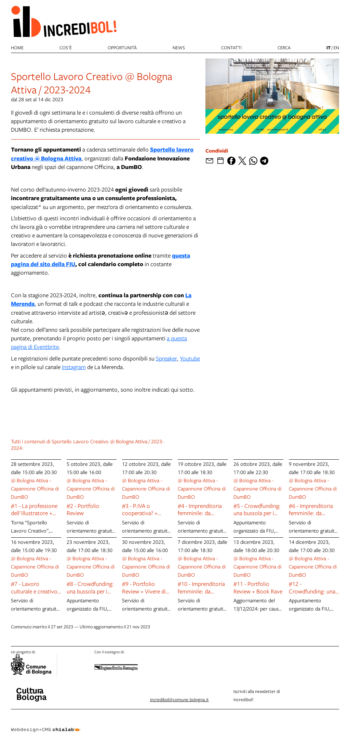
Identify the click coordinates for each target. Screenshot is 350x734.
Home (17, 47)
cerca (284, 47)
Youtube (190, 358)
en (336, 47)
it (328, 47)
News (179, 47)
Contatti (231, 47)
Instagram (74, 367)
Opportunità (122, 47)
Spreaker (166, 358)
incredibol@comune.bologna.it (179, 699)
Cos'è (65, 47)
